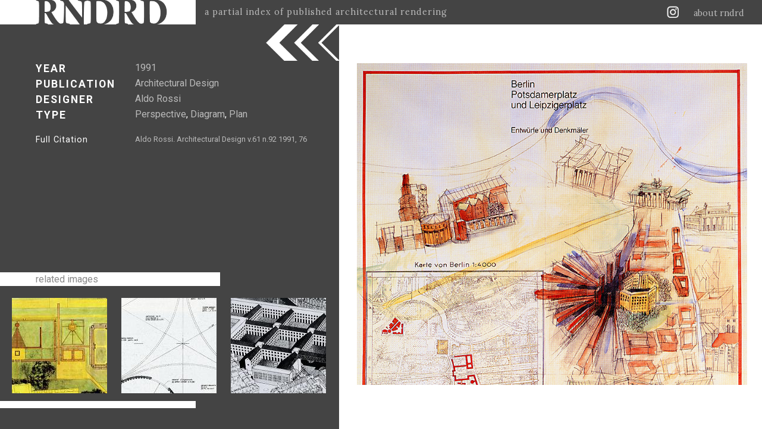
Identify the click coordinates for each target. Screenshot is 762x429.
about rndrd (719, 13)
